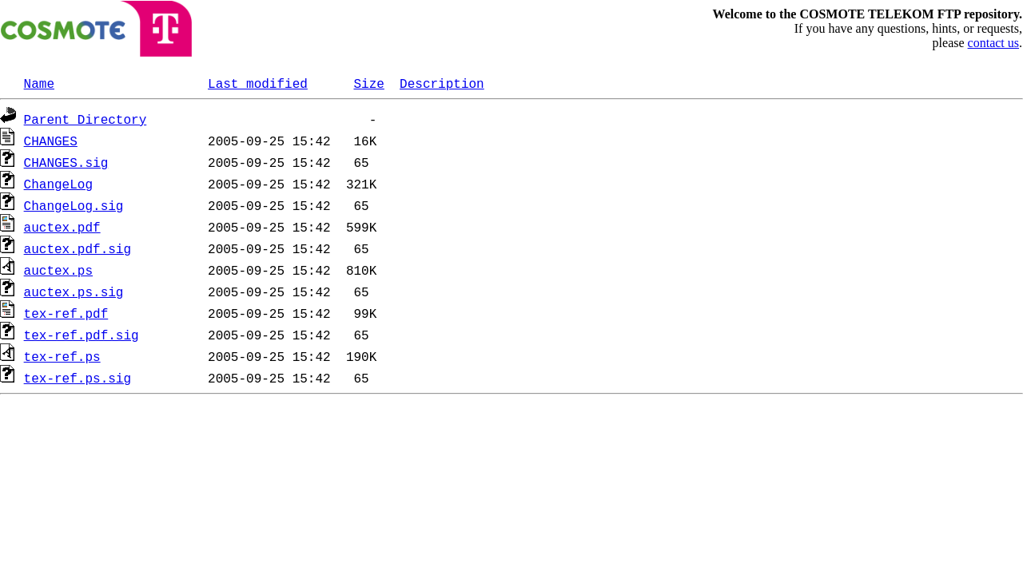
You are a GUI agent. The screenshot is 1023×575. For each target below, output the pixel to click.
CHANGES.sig (66, 162)
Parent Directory (85, 119)
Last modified (258, 83)
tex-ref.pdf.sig (81, 334)
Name (39, 83)
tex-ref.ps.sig (77, 378)
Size (368, 83)
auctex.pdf (62, 227)
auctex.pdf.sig (77, 248)
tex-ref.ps (62, 356)
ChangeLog (58, 183)
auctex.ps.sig (74, 291)
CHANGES (51, 140)
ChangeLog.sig (74, 205)
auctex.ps (58, 270)
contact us (993, 43)
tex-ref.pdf (66, 313)
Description (442, 83)
